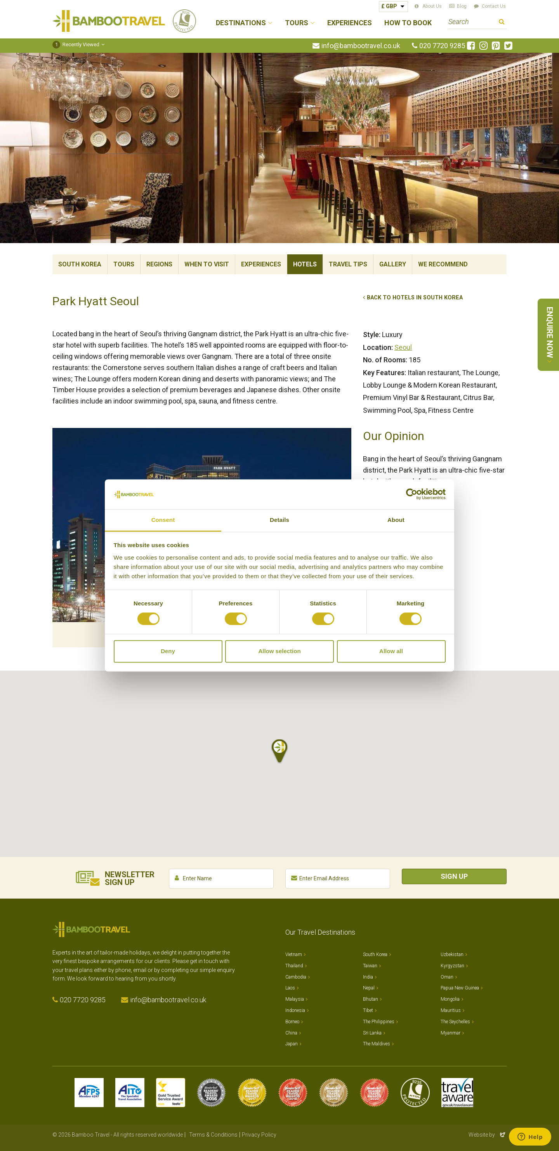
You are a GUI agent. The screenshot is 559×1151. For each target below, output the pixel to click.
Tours (123, 264)
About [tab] (395, 519)
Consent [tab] (163, 519)
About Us (432, 6)
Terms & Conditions (213, 1135)
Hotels (305, 264)
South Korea (79, 264)
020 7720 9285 (442, 45)
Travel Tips (348, 264)
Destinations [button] (241, 23)
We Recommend (443, 264)
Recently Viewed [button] (75, 44)
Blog (462, 6)
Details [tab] (279, 519)
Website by (488, 1135)
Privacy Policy (259, 1135)
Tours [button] (296, 23)
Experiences (349, 23)
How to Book (408, 23)
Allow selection (279, 651)
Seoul (403, 347)
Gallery (392, 264)
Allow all (391, 651)
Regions (159, 264)
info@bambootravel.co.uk (360, 45)
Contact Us (494, 6)
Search (502, 22)
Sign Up (454, 876)
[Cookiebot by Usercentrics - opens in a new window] (412, 494)
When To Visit (206, 264)
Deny (168, 651)
